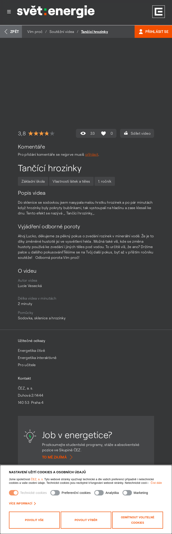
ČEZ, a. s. (37, 479)
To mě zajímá (58, 457)
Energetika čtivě (31, 350)
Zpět (11, 31)
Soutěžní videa (61, 31)
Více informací (22, 503)
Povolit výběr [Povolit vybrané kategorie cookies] (86, 520)
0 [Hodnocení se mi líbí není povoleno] (106, 133)
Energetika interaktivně (37, 357)
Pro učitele (27, 365)
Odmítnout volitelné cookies (137, 520)
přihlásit (92, 154)
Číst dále (156, 482)
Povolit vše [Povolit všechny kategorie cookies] (34, 520)
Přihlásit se (153, 31)
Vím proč (35, 31)
